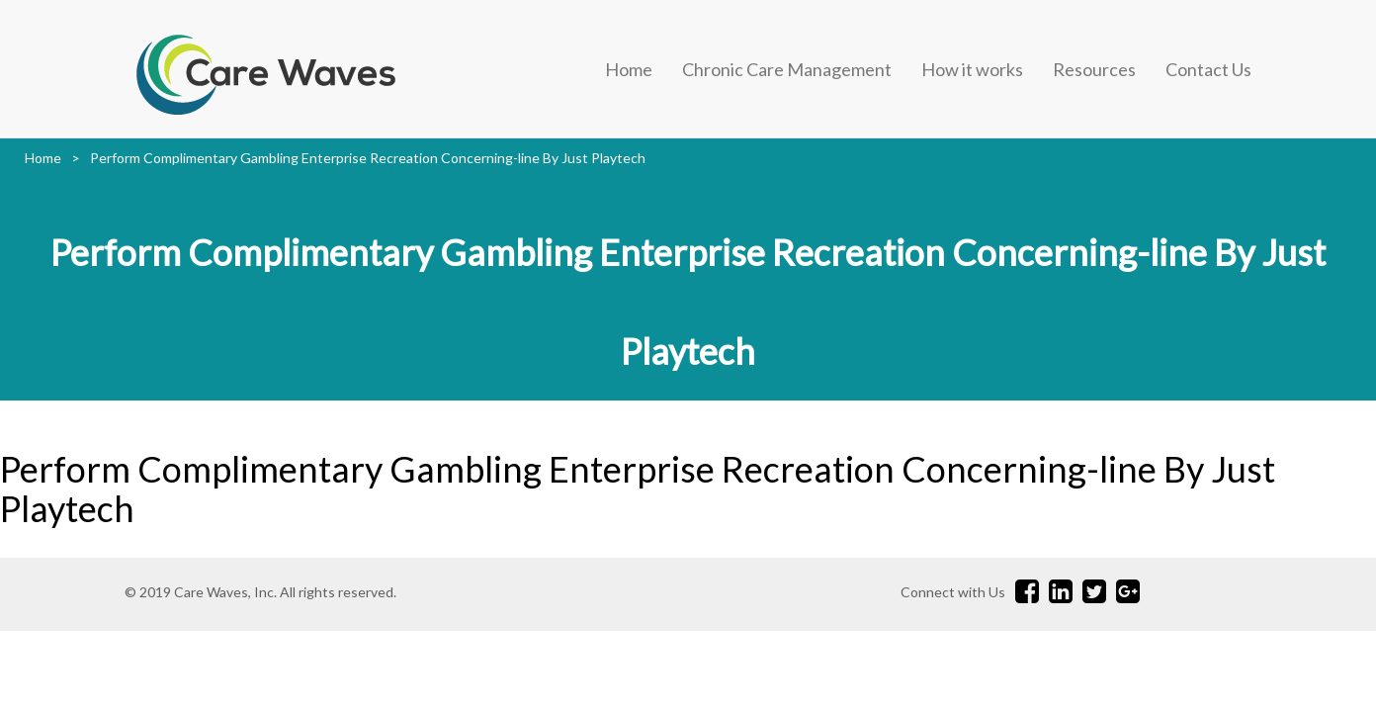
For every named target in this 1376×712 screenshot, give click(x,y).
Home (628, 69)
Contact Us (1208, 69)
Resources (1094, 69)
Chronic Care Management (787, 69)
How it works (972, 69)
